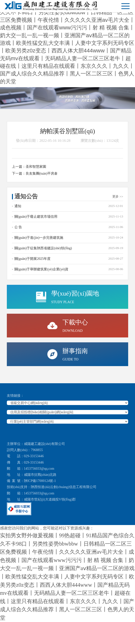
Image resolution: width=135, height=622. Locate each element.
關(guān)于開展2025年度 (68, 258)
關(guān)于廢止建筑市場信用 (68, 216)
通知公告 (68, 196)
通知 (68, 206)
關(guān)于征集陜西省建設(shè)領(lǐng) (68, 248)
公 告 (68, 227)
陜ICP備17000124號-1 (40, 481)
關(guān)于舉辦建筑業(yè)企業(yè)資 (68, 269)
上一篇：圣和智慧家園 (29, 166)
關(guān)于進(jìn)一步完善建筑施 (68, 237)
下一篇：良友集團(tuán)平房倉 (35, 173)
